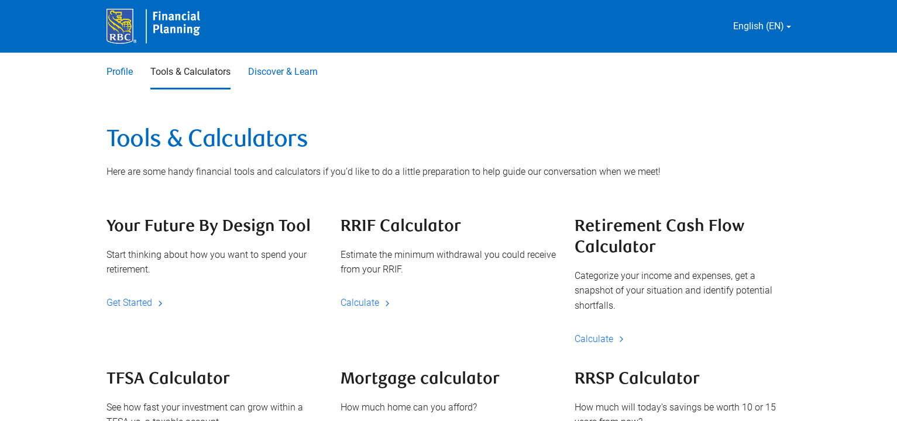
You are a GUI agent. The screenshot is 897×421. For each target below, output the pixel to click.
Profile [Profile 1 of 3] (119, 71)
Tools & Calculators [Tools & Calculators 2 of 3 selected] (190, 71)
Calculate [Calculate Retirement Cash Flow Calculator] (601, 338)
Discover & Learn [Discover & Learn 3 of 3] (283, 71)
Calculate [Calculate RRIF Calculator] (367, 302)
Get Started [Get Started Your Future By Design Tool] (136, 302)
